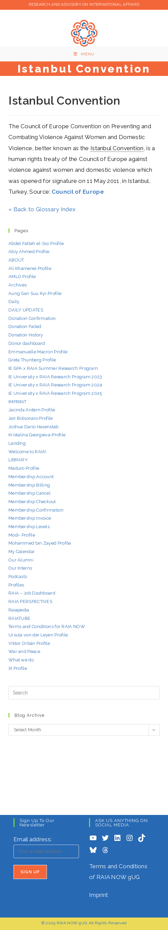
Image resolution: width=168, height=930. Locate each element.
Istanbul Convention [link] (117, 148)
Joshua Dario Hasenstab (33, 426)
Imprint (98, 895)
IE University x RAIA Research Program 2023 (55, 376)
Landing (17, 443)
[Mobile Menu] (84, 54)
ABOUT (16, 260)
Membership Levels (29, 526)
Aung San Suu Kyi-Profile (34, 293)
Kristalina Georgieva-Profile (36, 434)
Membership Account (31, 476)
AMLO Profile (22, 276)
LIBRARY (18, 459)
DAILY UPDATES (25, 309)
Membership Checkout (32, 501)
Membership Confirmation (35, 510)
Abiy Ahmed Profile (28, 251)
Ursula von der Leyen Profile (38, 634)
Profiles (16, 584)
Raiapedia (18, 609)
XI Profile (17, 668)
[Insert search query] (84, 693)
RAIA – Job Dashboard (31, 593)
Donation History (25, 334)
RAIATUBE (19, 618)
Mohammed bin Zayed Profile (39, 543)
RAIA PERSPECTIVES (30, 601)
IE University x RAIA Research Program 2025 (55, 393)
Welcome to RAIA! (27, 451)
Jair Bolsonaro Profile (30, 418)
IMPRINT (17, 401)
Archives (17, 285)
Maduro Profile (23, 468)
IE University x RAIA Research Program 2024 (55, 384)
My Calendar (21, 551)
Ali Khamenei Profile (29, 268)
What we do (21, 659)
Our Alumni (20, 560)
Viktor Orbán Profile (29, 643)
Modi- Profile (21, 535)
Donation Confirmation (32, 318)
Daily (14, 301)
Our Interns (20, 568)
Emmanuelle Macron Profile (38, 351)
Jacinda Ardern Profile (31, 409)
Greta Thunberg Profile (32, 359)
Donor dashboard (26, 343)
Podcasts (17, 576)
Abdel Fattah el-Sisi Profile (36, 243)
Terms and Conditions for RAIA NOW (46, 626)
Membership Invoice (29, 518)
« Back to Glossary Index (42, 209)
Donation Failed (24, 326)
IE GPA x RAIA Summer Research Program (53, 368)
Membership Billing (29, 485)
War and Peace (24, 651)
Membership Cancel (29, 493)
